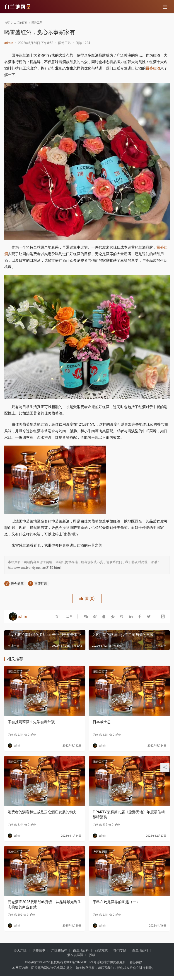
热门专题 (120, 950)
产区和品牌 (100, 851)
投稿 (92, 955)
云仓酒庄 (17, 583)
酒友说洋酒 (75, 955)
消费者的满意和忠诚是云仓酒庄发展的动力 (42, 812)
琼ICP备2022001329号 (80, 962)
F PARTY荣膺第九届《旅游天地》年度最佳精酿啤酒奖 (129, 814)
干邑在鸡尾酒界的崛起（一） (116, 902)
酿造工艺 (64, 43)
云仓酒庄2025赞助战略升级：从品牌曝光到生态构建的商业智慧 (44, 904)
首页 (7, 22)
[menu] (165, 7)
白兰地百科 (81, 950)
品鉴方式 (101, 950)
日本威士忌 (102, 722)
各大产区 (20, 950)
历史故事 (39, 950)
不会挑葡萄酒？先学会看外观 (31, 722)
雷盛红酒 (153, 68)
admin (8, 43)
